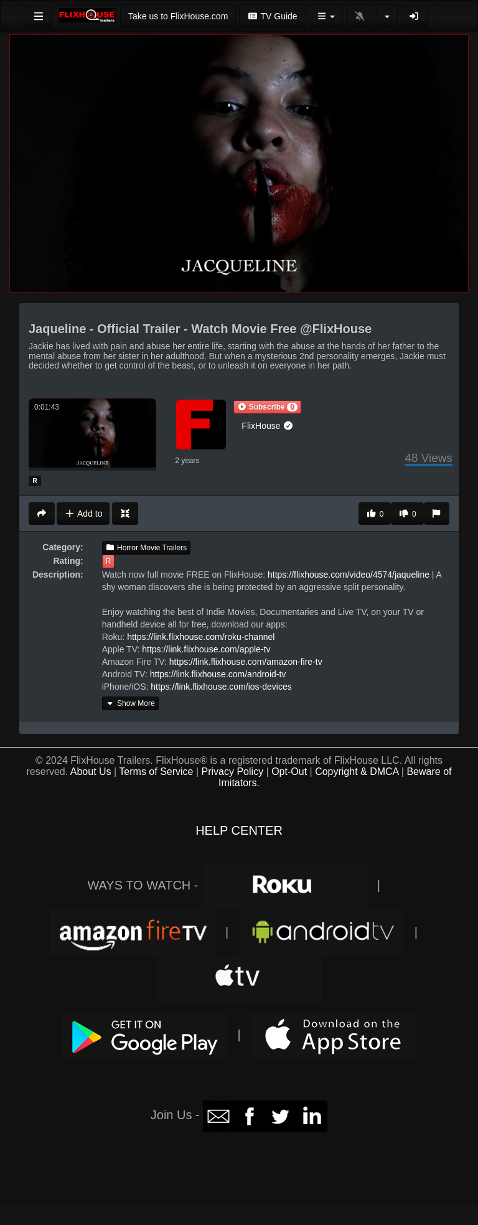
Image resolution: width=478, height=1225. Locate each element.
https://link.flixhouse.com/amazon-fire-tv (245, 662)
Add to (83, 514)
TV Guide (272, 16)
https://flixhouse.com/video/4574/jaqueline (348, 575)
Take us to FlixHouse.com (178, 16)
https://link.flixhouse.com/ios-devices (221, 687)
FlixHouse (267, 426)
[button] (267, 407)
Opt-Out (289, 771)
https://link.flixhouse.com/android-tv (218, 674)
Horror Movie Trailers (146, 547)
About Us (90, 771)
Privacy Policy (233, 771)
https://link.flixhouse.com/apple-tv (206, 649)
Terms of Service (156, 771)
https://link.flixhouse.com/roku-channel (200, 637)
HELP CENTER (239, 830)
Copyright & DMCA (356, 771)
